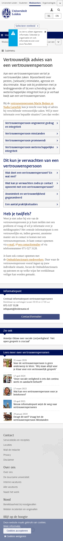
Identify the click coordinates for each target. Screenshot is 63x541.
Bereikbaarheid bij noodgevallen (19, 504)
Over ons (8, 472)
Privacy (7, 455)
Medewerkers (35, 3)
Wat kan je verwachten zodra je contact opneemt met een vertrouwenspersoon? (29, 185)
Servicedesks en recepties (16, 440)
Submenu (10, 50)
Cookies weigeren (16, 536)
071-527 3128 (10, 305)
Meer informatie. (12, 526)
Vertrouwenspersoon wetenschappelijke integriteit (29, 149)
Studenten (23, 3)
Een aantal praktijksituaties (21, 204)
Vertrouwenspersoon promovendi (25, 140)
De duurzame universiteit (16, 477)
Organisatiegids (49, 3)
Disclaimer (8, 459)
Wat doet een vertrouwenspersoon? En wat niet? (28, 174)
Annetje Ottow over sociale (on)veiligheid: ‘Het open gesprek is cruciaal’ (28, 340)
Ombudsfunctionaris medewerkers (25, 259)
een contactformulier (29, 244)
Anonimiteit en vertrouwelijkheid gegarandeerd (25, 195)
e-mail (10, 244)
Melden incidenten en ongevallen (20, 509)
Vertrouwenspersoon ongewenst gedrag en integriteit (29, 125)
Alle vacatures (10, 487)
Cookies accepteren (17, 530)
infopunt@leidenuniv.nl (16, 309)
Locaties (7, 445)
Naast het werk (11, 492)
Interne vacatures (12, 482)
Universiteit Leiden (9, 3)
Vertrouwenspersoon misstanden (25, 133)
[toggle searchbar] (58, 9)
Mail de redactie (11, 449)
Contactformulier (31, 316)
